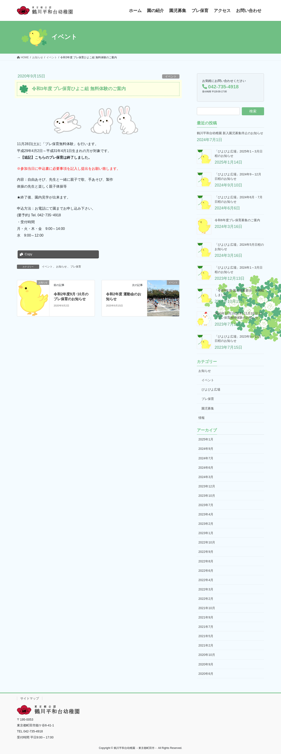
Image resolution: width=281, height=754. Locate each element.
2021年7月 (205, 626)
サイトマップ (29, 698)
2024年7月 (205, 458)
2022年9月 (205, 551)
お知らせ (61, 266)
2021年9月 (205, 617)
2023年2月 (205, 523)
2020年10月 (206, 655)
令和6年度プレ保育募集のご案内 (237, 220)
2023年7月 (205, 505)
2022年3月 (205, 589)
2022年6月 (205, 570)
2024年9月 (205, 448)
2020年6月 (205, 673)
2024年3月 (205, 477)
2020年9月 (205, 664)
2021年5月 (205, 636)
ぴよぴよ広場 (211, 389)
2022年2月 (205, 598)
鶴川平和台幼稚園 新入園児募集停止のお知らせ (230, 133)
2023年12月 (206, 486)
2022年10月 (206, 542)
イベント (171, 76)
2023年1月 (205, 533)
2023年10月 (206, 495)
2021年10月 (206, 608)
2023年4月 (205, 514)
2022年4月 (205, 580)
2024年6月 (205, 467)
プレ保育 (75, 266)
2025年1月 (205, 439)
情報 (201, 418)
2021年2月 (205, 645)
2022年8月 (205, 561)
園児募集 (208, 408)
